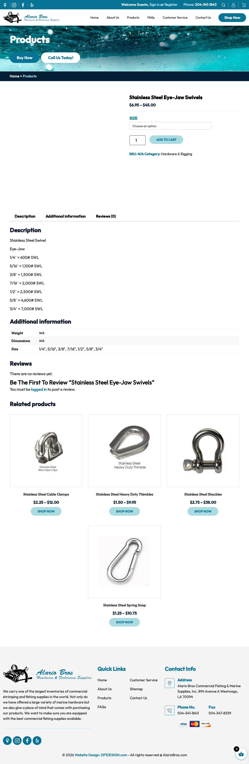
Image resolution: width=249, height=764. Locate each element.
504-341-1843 (206, 4)
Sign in (154, 4)
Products (133, 17)
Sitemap (136, 689)
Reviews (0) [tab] (106, 216)
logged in (39, 389)
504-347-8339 (220, 713)
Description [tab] (25, 216)
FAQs (151, 17)
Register (171, 4)
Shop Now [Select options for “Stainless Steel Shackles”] (202, 511)
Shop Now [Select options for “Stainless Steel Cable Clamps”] (46, 511)
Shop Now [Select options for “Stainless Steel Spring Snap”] (124, 622)
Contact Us (203, 17)
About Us (113, 17)
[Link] (31, 17)
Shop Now (232, 17)
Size (133, 118)
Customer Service (175, 17)
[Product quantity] (138, 140)
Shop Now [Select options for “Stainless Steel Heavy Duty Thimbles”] (124, 511)
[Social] (6, 4)
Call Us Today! (60, 57)
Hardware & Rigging (176, 154)
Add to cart (166, 140)
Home (94, 17)
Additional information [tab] (66, 216)
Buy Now (24, 57)
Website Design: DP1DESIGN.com (101, 755)
